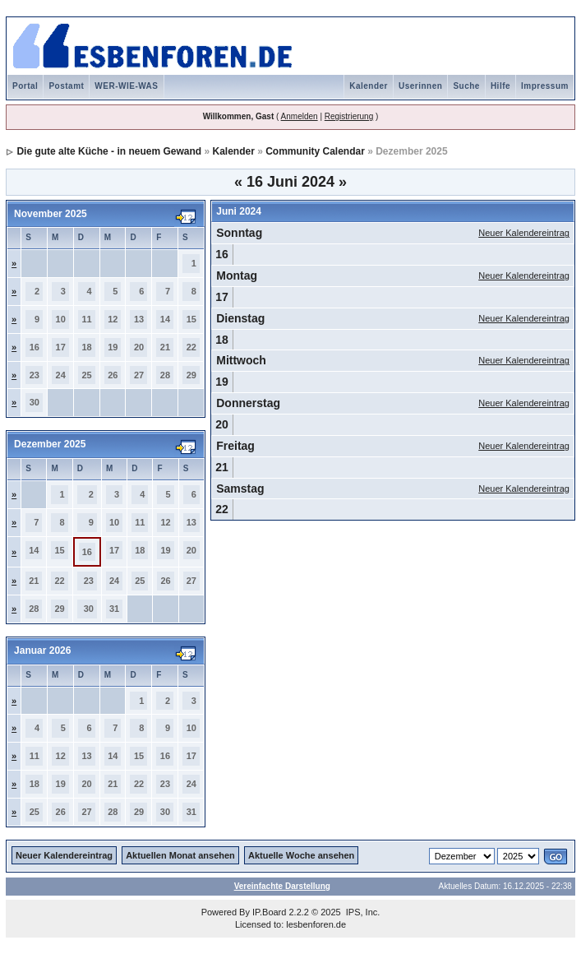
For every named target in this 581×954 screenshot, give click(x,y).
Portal (25, 85)
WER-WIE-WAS (126, 85)
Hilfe (500, 85)
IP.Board (269, 912)
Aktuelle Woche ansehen (301, 855)
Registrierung (349, 116)
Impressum (545, 85)
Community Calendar (315, 151)
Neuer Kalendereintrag (523, 233)
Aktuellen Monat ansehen (180, 855)
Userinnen (420, 85)
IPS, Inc (362, 912)
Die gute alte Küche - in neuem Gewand (108, 151)
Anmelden (299, 116)
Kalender (368, 85)
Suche (466, 85)
